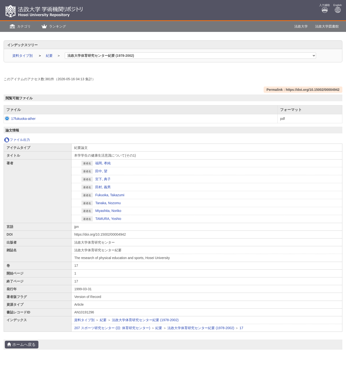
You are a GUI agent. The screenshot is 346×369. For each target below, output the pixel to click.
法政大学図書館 (327, 26)
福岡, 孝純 (103, 163)
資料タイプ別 (23, 56)
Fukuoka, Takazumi (109, 195)
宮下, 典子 (103, 179)
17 (241, 328)
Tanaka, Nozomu (108, 203)
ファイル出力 (17, 140)
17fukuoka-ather (18, 119)
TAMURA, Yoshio (108, 219)
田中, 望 (101, 171)
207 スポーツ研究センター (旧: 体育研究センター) (112, 328)
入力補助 (324, 8)
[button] (20, 26)
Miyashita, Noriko (108, 211)
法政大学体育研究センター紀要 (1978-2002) (145, 320)
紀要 (50, 56)
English (337, 8)
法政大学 (301, 26)
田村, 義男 (103, 187)
